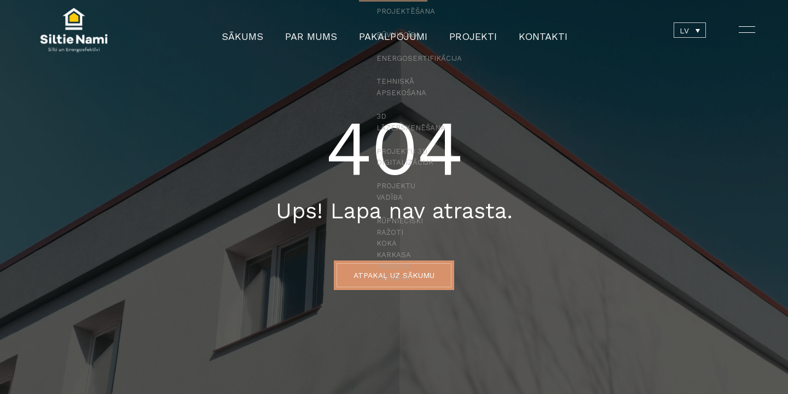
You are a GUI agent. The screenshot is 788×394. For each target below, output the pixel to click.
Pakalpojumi (391, 30)
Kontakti (519, 30)
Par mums (323, 30)
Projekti (459, 30)
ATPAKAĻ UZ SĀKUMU (394, 275)
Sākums (265, 30)
